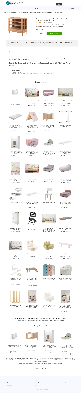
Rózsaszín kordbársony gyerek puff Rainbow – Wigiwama (32, 152)
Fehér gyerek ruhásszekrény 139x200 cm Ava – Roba (15, 228)
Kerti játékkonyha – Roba (15, 202)
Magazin (36, 380)
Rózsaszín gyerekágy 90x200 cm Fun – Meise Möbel (65, 203)
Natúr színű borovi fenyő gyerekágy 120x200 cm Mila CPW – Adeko (65, 102)
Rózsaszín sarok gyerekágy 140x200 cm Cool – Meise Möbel (48, 102)
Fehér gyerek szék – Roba (48, 202)
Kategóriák (13, 12)
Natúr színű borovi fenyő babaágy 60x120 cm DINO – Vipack (48, 126)
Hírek (8, 382)
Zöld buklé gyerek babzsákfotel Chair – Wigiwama (48, 255)
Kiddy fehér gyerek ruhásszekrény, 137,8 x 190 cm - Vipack (15, 152)
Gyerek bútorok (26, 12)
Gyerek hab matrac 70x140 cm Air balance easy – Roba (65, 152)
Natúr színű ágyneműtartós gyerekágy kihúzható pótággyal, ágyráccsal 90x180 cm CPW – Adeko (49, 229)
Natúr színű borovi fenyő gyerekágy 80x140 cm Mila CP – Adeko (32, 102)
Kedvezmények (10, 385)
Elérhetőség (64, 382)
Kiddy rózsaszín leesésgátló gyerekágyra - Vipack (65, 255)
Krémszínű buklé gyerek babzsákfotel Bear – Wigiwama (32, 255)
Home (5, 12)
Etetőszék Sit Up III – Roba (32, 227)
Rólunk (63, 380)
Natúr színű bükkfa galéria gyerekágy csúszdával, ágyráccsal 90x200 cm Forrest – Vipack (32, 281)
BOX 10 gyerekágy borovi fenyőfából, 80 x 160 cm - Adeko (15, 255)
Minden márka (10, 380)
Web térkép (37, 8)
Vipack (47, 26)
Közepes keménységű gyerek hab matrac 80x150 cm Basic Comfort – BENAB (15, 126)
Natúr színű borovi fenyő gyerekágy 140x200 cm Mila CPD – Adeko (32, 178)
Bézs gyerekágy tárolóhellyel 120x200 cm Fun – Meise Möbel (48, 178)
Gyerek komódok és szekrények (34, 320)
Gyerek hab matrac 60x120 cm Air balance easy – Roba (32, 203)
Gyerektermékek (19, 12)
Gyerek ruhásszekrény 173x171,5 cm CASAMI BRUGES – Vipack (49, 279)
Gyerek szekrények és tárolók (46, 320)
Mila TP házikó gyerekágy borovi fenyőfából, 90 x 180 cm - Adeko (32, 306)
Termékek (8, 12)
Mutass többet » (61, 26)
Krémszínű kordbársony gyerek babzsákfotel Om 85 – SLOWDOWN (65, 279)
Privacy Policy (70, 8)
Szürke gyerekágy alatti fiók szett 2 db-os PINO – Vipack (65, 228)
